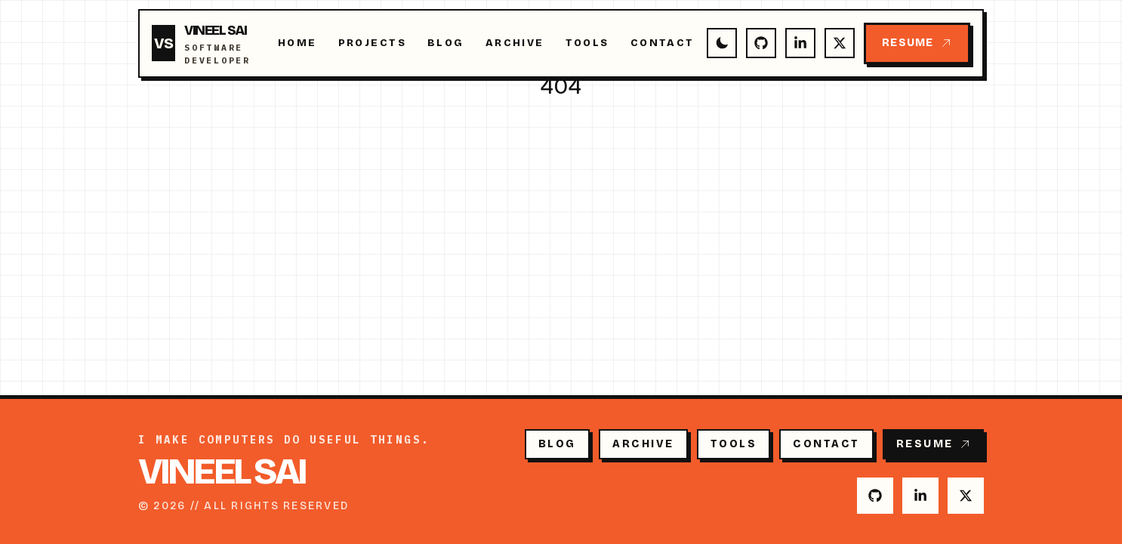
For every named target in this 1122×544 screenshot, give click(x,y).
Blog (445, 43)
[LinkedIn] (800, 43)
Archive (514, 43)
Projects (372, 43)
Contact (662, 43)
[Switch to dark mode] (722, 43)
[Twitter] (840, 43)
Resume (916, 42)
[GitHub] (761, 43)
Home (297, 43)
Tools (587, 43)
